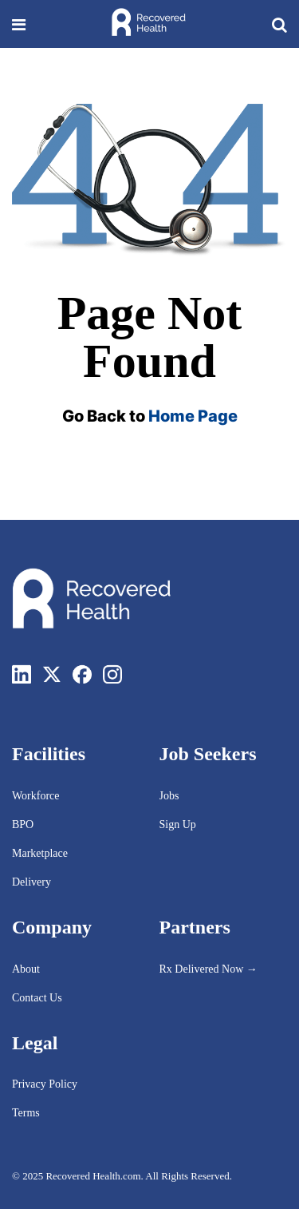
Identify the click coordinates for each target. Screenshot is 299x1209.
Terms (26, 1113)
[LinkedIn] (21, 674)
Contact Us (37, 998)
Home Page (193, 416)
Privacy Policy (44, 1084)
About (26, 969)
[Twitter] (51, 674)
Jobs (169, 796)
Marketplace (40, 853)
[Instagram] (112, 674)
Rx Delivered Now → (210, 969)
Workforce (36, 796)
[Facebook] (82, 674)
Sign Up (177, 824)
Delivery (31, 882)
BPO (22, 824)
